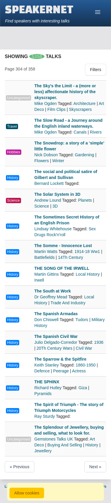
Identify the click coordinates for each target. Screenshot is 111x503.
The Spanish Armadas (56, 313)
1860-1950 (86, 365)
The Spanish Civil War (56, 336)
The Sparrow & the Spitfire (60, 359)
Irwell (39, 280)
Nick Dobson (46, 154)
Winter (58, 160)
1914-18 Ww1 (87, 251)
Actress (79, 371)
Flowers (41, 160)
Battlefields (44, 257)
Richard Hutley (48, 387)
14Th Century (70, 257)
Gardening (84, 154)
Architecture (84, 103)
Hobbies (13, 152)
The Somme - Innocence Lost (63, 245)
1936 (98, 342)
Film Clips (56, 109)
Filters (95, 69)
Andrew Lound (48, 200)
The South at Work (52, 291)
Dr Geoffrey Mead (51, 297)
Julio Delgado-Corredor (56, 342)
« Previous (19, 466)
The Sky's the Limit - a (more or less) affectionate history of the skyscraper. (65, 91)
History (12, 178)
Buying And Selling (64, 445)
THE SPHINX (46, 381)
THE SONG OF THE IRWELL (61, 268)
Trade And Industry (68, 302)
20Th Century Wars (55, 348)
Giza (82, 387)
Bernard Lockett (49, 183)
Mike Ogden (46, 103)
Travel (12, 126)
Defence (42, 371)
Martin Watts (46, 251)
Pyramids (43, 393)
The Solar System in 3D (57, 194)
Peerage (61, 371)
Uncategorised (18, 98)
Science (13, 200)
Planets (85, 200)
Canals (80, 132)
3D (55, 206)
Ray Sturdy (45, 416)
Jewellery (43, 450)
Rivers (96, 132)
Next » (95, 466)
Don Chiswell (46, 319)
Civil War (84, 348)
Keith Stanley (47, 365)
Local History (88, 274)
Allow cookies (26, 493)
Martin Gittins (47, 274)
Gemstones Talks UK (54, 439)
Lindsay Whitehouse (53, 228)
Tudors (81, 319)
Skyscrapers (80, 109)
